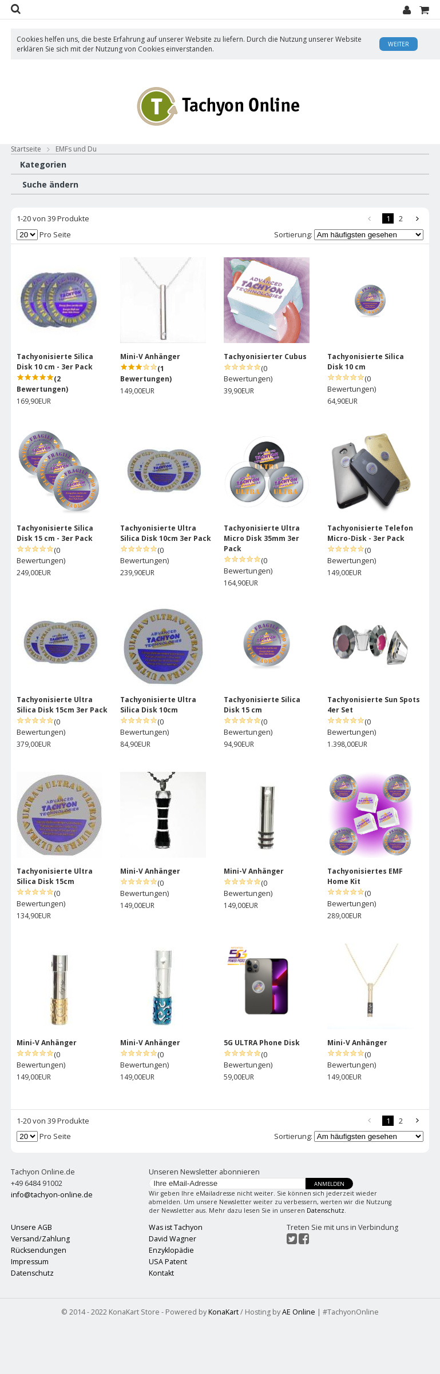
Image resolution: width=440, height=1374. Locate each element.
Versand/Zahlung (40, 1288)
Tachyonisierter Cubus (265, 405)
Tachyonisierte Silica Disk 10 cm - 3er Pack (55, 410)
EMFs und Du (76, 149)
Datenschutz (325, 1260)
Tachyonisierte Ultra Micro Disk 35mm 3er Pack (262, 587)
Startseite (26, 149)
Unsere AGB (31, 1276)
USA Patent (168, 1311)
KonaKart (223, 1360)
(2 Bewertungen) (42, 433)
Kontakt (161, 1322)
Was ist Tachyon (176, 1276)
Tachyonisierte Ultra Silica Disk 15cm (55, 925)
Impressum (30, 1311)
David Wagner (172, 1288)
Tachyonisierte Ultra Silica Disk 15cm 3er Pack (62, 753)
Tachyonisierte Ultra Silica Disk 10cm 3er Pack (165, 582)
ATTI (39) (30, 237)
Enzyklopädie (171, 1299)
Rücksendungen (38, 1299)
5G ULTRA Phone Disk (262, 1091)
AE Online (298, 1360)
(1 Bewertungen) (146, 422)
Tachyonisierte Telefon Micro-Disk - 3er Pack (370, 582)
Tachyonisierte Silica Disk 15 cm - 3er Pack (55, 582)
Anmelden (329, 1233)
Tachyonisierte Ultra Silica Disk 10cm (158, 753)
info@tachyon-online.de (52, 1243)
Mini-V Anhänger (150, 405)
